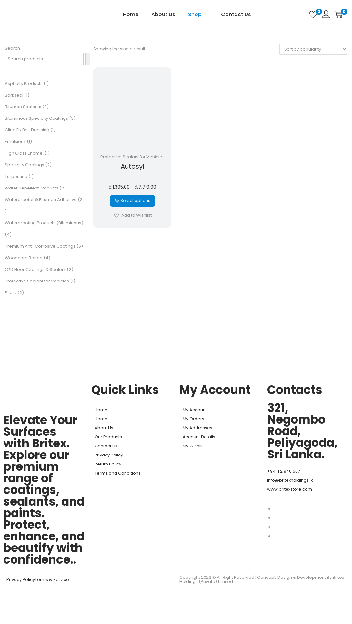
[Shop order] (313, 49)
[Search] (87, 59)
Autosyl (132, 166)
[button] (132, 215)
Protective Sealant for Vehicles (132, 157)
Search (12, 48)
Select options (132, 201)
